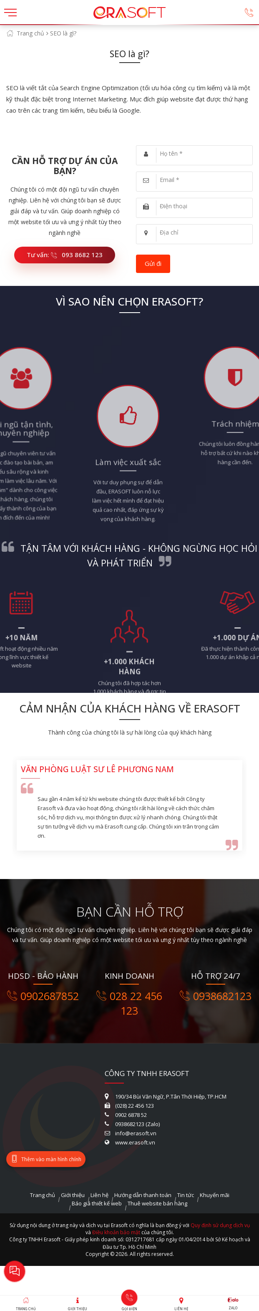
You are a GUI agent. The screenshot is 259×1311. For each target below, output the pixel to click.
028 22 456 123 (129, 1003)
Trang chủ (30, 33)
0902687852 (43, 996)
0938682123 (215, 996)
